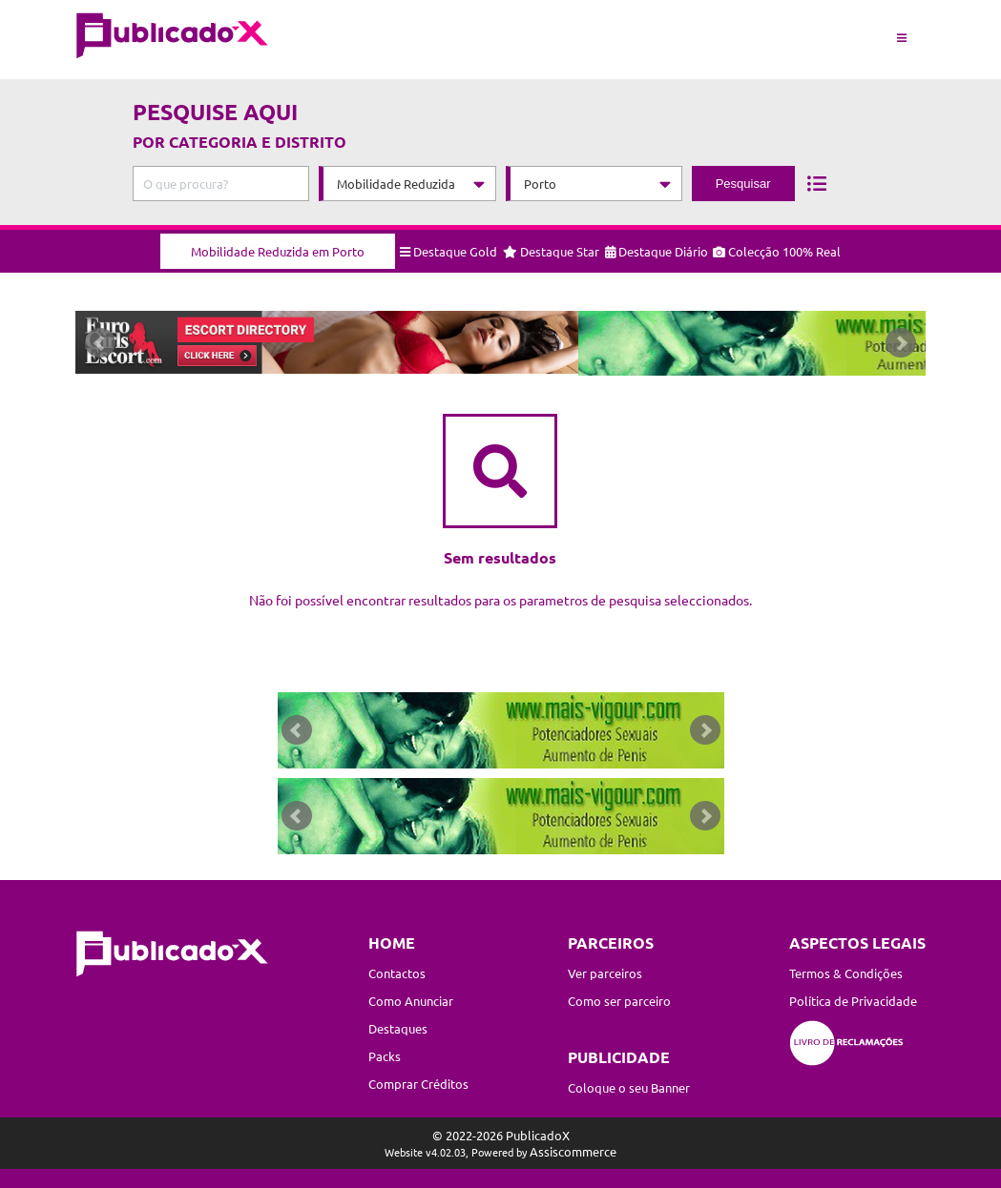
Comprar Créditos (418, 1083)
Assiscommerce (573, 1151)
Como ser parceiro (619, 1001)
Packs (384, 1056)
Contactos (397, 973)
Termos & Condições (846, 973)
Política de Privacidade (853, 1001)
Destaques (398, 1028)
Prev (100, 347)
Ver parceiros (605, 973)
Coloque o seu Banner (629, 1087)
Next (901, 347)
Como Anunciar (410, 1001)
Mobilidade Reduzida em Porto (278, 244)
